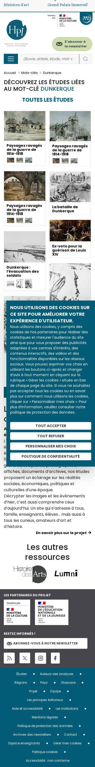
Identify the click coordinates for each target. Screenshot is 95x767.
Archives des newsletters (32, 734)
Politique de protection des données (45, 726)
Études (21, 674)
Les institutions (67, 708)
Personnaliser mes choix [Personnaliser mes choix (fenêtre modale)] (51, 446)
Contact (70, 734)
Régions (20, 682)
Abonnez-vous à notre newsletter (42, 643)
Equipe (55, 691)
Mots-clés (29, 72)
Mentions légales (45, 717)
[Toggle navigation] (11, 59)
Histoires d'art (16, 4)
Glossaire (68, 682)
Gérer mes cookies (67, 743)
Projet (33, 691)
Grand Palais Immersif (67, 4)
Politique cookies (45, 752)
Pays (44, 682)
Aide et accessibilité (27, 708)
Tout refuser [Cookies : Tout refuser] (50, 436)
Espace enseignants (24, 743)
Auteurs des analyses (56, 674)
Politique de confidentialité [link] (51, 456)
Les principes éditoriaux (45, 700)
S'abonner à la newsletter (76, 43)
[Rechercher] (49, 59)
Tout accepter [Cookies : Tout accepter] (50, 425)
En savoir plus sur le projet (61, 532)
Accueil (10, 72)
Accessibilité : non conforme (47, 760)
